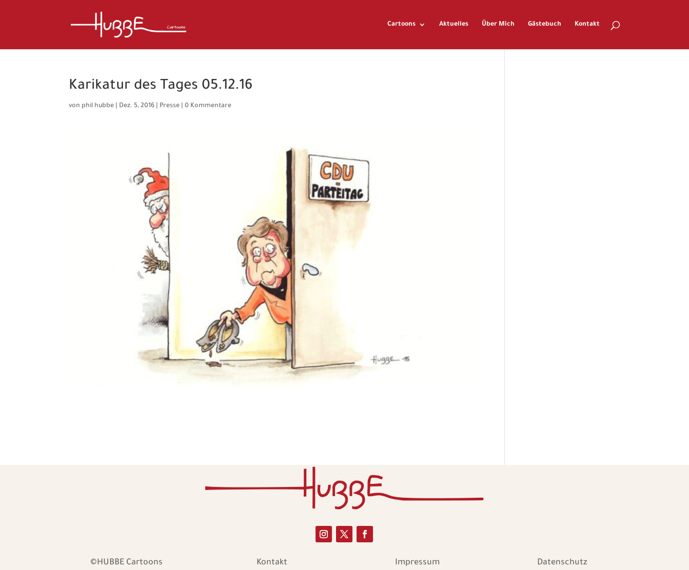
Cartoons (401, 24)
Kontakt (587, 24)
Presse (170, 106)
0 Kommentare (208, 106)
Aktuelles (453, 24)
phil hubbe (98, 106)
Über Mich (498, 24)
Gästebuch (544, 24)
